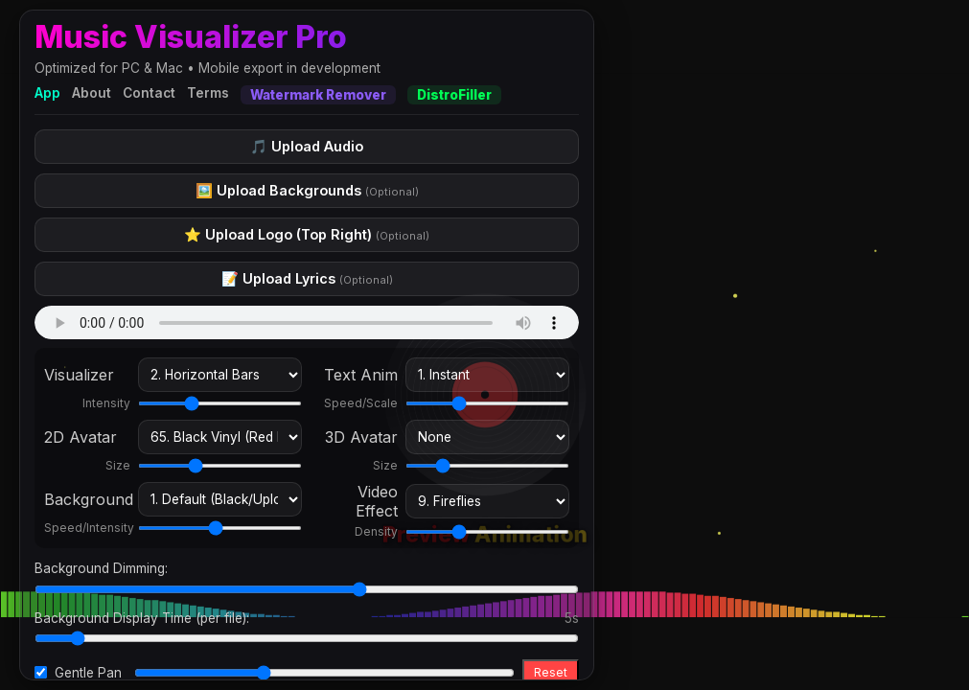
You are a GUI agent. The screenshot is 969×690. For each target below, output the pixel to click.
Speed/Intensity (87, 527)
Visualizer (79, 374)
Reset (550, 672)
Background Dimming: (101, 568)
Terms (208, 93)
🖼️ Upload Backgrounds (307, 190)
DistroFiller (454, 95)
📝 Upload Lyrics (307, 278)
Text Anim (361, 374)
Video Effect (377, 501)
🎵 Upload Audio (306, 146)
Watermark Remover (318, 95)
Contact (149, 93)
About (91, 93)
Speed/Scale (361, 403)
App (47, 93)
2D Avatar (80, 437)
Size (117, 465)
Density (376, 531)
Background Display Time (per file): (142, 618)
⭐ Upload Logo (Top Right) (306, 234)
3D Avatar (361, 437)
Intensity (106, 403)
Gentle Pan (88, 672)
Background (87, 499)
